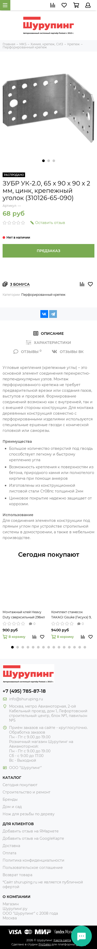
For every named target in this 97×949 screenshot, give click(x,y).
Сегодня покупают (48, 554)
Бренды (10, 799)
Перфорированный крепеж (43, 295)
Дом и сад (12, 806)
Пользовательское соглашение (33, 867)
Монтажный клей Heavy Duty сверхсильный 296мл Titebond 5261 (24, 615)
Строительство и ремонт (26, 792)
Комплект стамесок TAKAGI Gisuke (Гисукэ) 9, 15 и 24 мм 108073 (71, 615)
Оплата (9, 853)
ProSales (45, 944)
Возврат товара (17, 875)
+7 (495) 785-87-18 (24, 691)
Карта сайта (62, 940)
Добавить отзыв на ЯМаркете (31, 831)
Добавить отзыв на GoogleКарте (33, 838)
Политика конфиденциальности (33, 860)
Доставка (11, 845)
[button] (43, 160)
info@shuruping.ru (26, 699)
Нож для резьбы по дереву (29, 814)
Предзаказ (48, 250)
